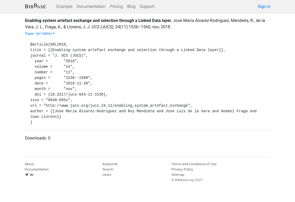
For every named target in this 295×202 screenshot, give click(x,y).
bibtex (49, 33)
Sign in (264, 6)
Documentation (91, 6)
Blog (131, 6)
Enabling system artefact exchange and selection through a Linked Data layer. (98, 20)
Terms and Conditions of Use (194, 164)
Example (65, 6)
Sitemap (177, 175)
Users (106, 175)
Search (107, 169)
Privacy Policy (182, 169)
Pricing (116, 6)
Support (147, 6)
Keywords (110, 164)
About (29, 164)
